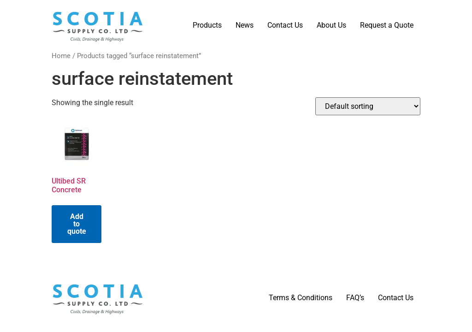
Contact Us (285, 25)
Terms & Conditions (300, 297)
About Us (331, 25)
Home (61, 56)
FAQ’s (355, 297)
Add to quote (76, 224)
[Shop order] (367, 106)
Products (207, 25)
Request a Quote (386, 25)
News (245, 25)
